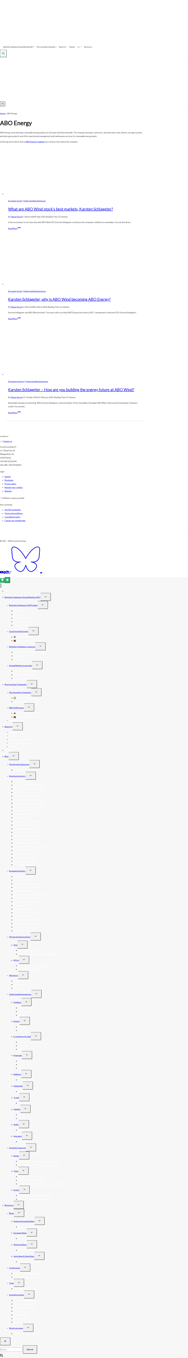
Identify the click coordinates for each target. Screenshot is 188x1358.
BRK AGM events (16, 708)
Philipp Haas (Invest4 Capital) (26, 887)
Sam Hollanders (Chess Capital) (27, 920)
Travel (16, 1097)
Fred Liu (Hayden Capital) (24, 781)
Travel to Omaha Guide (23, 618)
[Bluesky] (25, 573)
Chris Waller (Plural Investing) (26, 821)
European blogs (20, 1233)
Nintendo (22, 1114)
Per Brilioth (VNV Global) (24, 909)
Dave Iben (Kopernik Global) (25, 861)
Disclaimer (9, 480)
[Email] (41, 573)
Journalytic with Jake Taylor (29, 1176)
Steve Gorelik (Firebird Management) (29, 803)
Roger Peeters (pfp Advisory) (26, 923)
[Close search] (5, 1341)
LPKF (20, 1091)
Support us (13, 746)
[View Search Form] (3, 53)
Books (16, 1156)
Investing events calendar (24, 1277)
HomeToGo (23, 1103)
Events (16, 1190)
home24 (21, 1049)
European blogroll (25, 1238)
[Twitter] (10, 573)
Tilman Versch (16, 217)
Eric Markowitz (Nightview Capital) (28, 865)
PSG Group (23, 1015)
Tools (16, 1171)
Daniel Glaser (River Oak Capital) (27, 912)
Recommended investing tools (26, 1288)
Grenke (21, 1061)
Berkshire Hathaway (26, 1008)
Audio (16, 1124)
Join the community (13, 510)
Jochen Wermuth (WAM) (24, 891)
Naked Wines (23, 1045)
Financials (18, 1055)
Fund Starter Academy (18, 720)
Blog (79, 47)
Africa (16, 960)
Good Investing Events (18, 631)
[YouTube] (1, 573)
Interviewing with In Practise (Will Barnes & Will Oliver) (41, 1184)
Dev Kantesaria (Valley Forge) (26, 810)
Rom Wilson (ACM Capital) (25, 857)
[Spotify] (4, 573)
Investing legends (21, 1315)
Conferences (14, 1268)
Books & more (20, 659)
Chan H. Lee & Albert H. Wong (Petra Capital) (37, 954)
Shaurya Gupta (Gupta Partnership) (28, 807)
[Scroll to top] (2, 580)
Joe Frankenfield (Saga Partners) (27, 825)
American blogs (20, 1244)
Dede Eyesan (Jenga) (22, 880)
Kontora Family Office (23, 981)
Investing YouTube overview (26, 1304)
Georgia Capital (25, 1011)
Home (2, 113)
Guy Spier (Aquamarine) (24, 876)
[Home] (1, 47)
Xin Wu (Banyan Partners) (29, 950)
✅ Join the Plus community (25, 698)
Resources (88, 47)
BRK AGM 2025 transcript (25, 674)
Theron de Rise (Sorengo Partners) (28, 927)
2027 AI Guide (20, 614)
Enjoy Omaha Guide (22, 621)
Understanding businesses (35, 201)
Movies (17, 1311)
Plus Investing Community (47, 47)
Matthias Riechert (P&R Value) (26, 898)
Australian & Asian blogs (24, 1256)
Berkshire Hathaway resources (22, 647)
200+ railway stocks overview (26, 1333)
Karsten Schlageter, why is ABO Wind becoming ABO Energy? (59, 299)
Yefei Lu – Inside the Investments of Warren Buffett (39, 1161)
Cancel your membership (15, 520)
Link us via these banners (19, 743)
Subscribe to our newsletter (20, 739)
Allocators (13, 975)
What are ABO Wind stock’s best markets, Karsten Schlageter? (60, 209)
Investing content (16, 1295)
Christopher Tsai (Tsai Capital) (26, 843)
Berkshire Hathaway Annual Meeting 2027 (18, 47)
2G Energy (22, 1027)
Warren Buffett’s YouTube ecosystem (30, 652)
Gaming (17, 1109)
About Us (63, 47)
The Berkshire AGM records (25, 656)
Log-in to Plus (19, 701)
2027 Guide (19, 611)
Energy (17, 1021)
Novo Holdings (20, 984)
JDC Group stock (25, 1068)
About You (22, 1042)
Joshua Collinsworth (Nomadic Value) (29, 785)
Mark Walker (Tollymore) (24, 930)
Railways (17, 1074)
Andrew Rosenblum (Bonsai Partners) (29, 846)
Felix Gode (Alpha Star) (23, 916)
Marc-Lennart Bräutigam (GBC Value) (29, 894)
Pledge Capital (20, 818)
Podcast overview (21, 1318)
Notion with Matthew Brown (30, 1180)
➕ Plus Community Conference (27, 637)
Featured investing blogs (24, 1221)
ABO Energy (23, 1030)
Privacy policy (10, 484)
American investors (17, 776)
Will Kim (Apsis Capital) (23, 792)
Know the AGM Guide (23, 625)
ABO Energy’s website (35, 142)
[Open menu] (2, 103)
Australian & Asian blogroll (29, 1262)
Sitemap (8, 491)
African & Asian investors (20, 937)
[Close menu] (0, 585)
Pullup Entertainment (27, 1118)
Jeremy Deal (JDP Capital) (24, 854)
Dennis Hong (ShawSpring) (25, 828)
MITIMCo (18, 988)
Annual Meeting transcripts (20, 665)
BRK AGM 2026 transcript (25, 671)
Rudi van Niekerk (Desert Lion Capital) (34, 965)
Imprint (8, 476)
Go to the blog (20, 770)
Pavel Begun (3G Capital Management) (30, 799)
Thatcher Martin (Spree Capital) (27, 832)
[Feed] (43, 573)
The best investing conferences (27, 1273)
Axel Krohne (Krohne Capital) (30, 969)
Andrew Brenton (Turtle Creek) (27, 839)
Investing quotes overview (25, 1300)
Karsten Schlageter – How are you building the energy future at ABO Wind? (71, 389)
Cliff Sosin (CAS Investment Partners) (30, 789)
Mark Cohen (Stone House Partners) (29, 836)
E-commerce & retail (22, 1036)
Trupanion (22, 1141)
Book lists (18, 1322)
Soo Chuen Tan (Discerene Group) (28, 796)
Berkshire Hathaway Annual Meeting (33, 1199)
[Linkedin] (7, 573)
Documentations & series (24, 1307)
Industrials (18, 1086)
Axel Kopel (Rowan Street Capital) (28, 814)
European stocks (15, 201)
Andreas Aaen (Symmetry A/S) (26, 902)
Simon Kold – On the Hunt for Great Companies (38, 1165)
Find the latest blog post (19, 764)
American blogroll (25, 1250)
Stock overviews (16, 1328)
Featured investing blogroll (29, 1227)
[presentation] (75, 171)
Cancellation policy (12, 517)
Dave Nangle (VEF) (21, 905)
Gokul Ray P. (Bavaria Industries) (27, 883)
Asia (15, 945)
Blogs (11, 1213)
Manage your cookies (14, 487)
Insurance (18, 1136)
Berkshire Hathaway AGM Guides (23, 605)
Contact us (7, 441)
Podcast (72, 47)
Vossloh (21, 1080)
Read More (14, 228)
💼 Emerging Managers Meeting (27, 640)
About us (13, 732)
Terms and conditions (14, 513)
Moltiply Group (24, 1064)
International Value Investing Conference (35, 1195)
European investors (16, 381)
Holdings (17, 1002)
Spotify (21, 1130)
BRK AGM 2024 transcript (25, 678)
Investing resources (17, 1148)
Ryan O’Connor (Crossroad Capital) (29, 850)
